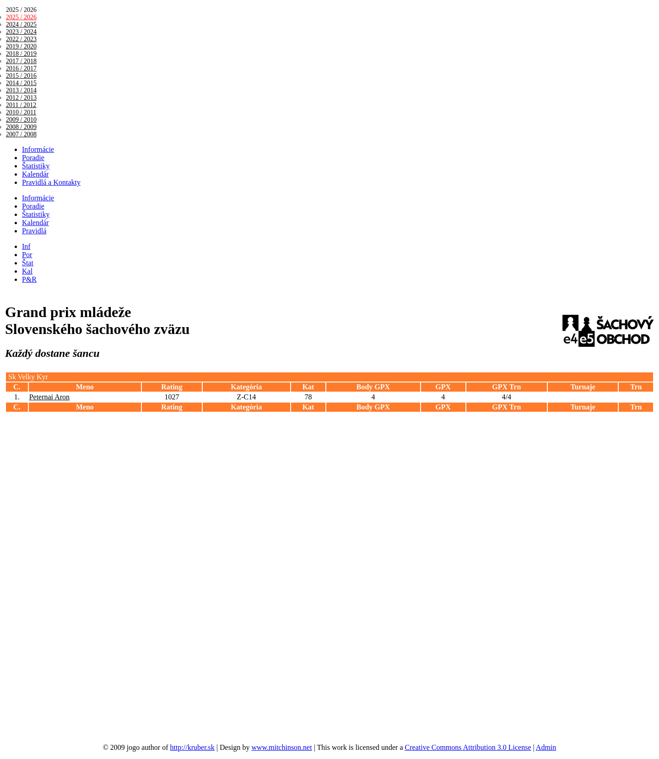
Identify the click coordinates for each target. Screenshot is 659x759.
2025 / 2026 (21, 17)
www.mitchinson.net (281, 747)
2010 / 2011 (21, 112)
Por (27, 254)
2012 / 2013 (21, 97)
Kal (27, 271)
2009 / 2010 (21, 119)
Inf (26, 246)
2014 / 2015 (21, 83)
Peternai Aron (49, 397)
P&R (29, 279)
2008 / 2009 (21, 127)
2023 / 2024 (21, 31)
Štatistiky (35, 166)
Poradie (33, 157)
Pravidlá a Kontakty (51, 182)
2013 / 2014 (21, 90)
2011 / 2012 (21, 105)
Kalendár (35, 174)
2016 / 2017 (21, 68)
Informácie (38, 149)
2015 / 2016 (21, 75)
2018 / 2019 (21, 53)
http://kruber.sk (192, 747)
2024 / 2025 (21, 24)
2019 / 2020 (21, 46)
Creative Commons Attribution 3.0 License (468, 747)
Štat (27, 263)
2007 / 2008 (21, 134)
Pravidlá (34, 231)
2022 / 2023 (21, 39)
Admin (546, 747)
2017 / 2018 (21, 61)
